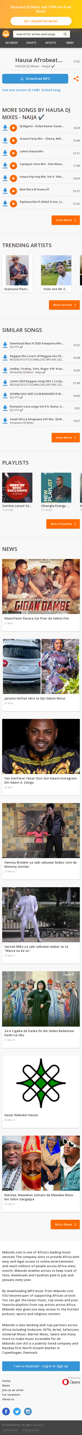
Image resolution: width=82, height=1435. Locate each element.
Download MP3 (35, 78)
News (6, 1385)
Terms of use (10, 1430)
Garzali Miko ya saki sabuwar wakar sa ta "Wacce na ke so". (36, 948)
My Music (12, 43)
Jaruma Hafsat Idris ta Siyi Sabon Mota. (35, 698)
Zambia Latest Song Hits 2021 (17, 506)
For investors (11, 1395)
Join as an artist (12, 1390)
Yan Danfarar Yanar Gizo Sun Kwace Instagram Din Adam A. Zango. (40, 780)
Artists (50, 43)
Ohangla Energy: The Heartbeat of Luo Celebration (56, 506)
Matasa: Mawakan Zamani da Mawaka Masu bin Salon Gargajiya (38, 1197)
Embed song (51, 90)
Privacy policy (31, 1430)
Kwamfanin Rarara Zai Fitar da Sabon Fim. (37, 618)
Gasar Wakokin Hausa (21, 1115)
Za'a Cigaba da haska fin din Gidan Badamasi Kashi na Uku (39, 1033)
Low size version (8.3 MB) (21, 90)
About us (8, 1399)
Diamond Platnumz (17, 289)
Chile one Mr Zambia (56, 289)
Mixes (70, 43)
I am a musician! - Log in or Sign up (41, 1366)
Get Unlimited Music (41, 21)
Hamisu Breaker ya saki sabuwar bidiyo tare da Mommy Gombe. (40, 864)
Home (6, 1381)
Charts (31, 43)
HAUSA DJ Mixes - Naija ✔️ (35, 66)
